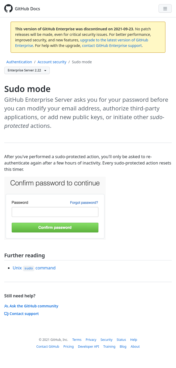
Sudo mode (82, 61)
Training (109, 346)
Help (133, 339)
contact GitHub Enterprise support (112, 45)
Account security (52, 61)
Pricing (69, 346)
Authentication (19, 61)
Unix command (34, 268)
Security (106, 339)
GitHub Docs (27, 9)
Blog (123, 346)
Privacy (91, 339)
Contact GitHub (47, 346)
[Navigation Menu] (165, 8)
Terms (77, 339)
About (135, 346)
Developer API (88, 346)
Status (121, 339)
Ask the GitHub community (31, 305)
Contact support (21, 313)
